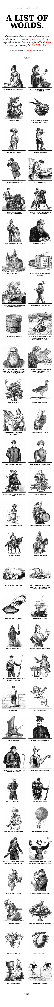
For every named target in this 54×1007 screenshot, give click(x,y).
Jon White (28, 50)
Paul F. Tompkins (38, 45)
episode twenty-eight (38, 39)
